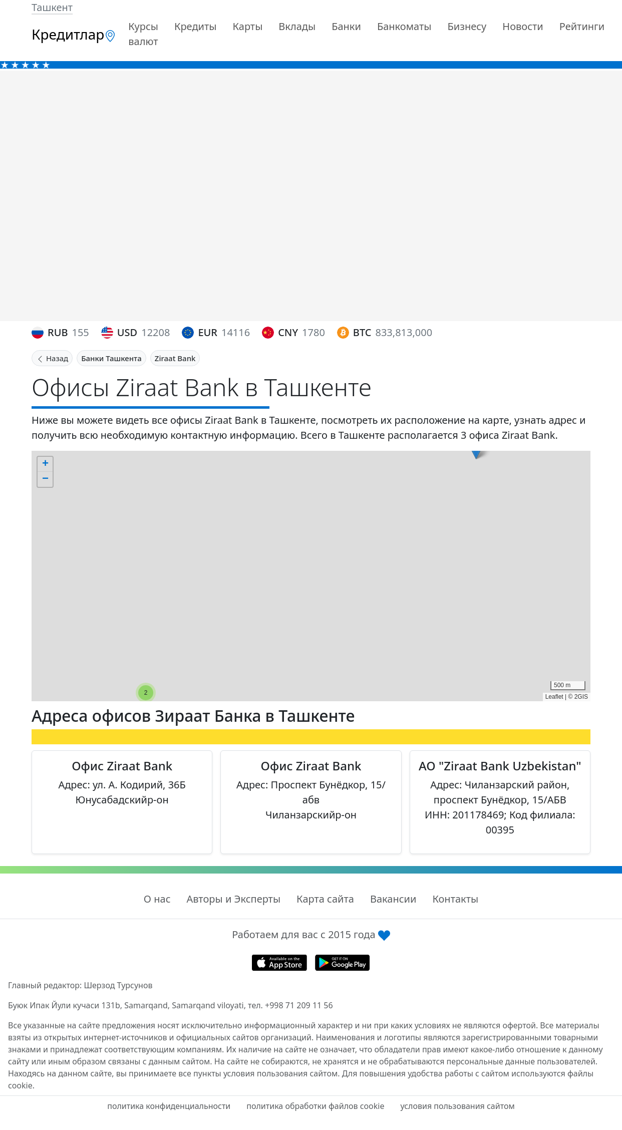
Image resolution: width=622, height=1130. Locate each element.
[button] (146, 693)
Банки (346, 26)
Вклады (297, 26)
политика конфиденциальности (168, 1105)
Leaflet (554, 696)
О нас (157, 899)
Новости (522, 26)
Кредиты (195, 26)
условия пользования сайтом (457, 1105)
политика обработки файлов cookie (315, 1105)
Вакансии (393, 899)
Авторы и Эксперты (234, 899)
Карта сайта (325, 899)
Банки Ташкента (111, 358)
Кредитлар (74, 34)
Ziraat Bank (175, 358)
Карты (247, 26)
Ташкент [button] (52, 7)
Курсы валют (143, 34)
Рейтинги (582, 26)
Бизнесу (466, 26)
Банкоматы (404, 26)
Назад (52, 358)
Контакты (455, 899)
